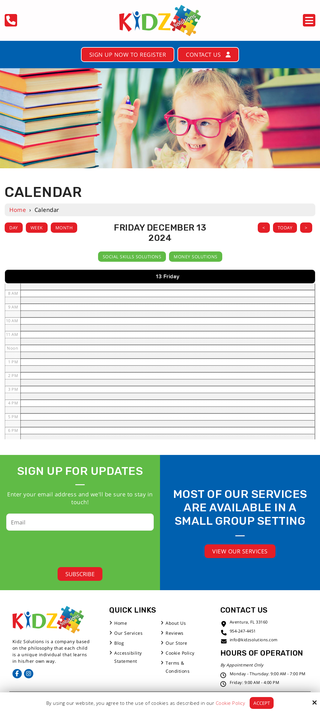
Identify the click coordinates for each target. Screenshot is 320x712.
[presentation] (75, 547)
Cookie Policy (230, 703)
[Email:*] (80, 522)
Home (17, 209)
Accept (261, 703)
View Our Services (240, 551)
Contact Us (208, 54)
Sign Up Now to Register (127, 54)
